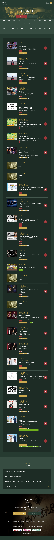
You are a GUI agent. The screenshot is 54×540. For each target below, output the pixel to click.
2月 (7, 28)
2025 (24, 23)
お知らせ (9, 525)
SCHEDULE (30, 3)
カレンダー (32, 16)
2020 (30, 20)
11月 (51, 28)
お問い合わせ (39, 530)
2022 (40, 20)
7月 (31, 28)
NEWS (18, 3)
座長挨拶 (22, 525)
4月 (17, 28)
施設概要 (27, 525)
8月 (36, 28)
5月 (21, 28)
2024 (51, 20)
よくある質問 (14, 530)
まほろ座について (15, 525)
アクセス (35, 517)
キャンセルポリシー (32, 530)
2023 (45, 20)
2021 (35, 20)
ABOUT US (23, 3)
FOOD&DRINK (36, 3)
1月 (3, 28)
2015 (3, 20)
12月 (27, 31)
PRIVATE (42, 3)
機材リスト (33, 525)
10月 (46, 28)
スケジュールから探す (20, 517)
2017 (14, 20)
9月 (40, 28)
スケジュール (44, 525)
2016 (8, 20)
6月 (26, 28)
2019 (24, 20)
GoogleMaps (36, 511)
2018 (19, 20)
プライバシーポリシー (22, 530)
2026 (30, 23)
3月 (12, 28)
